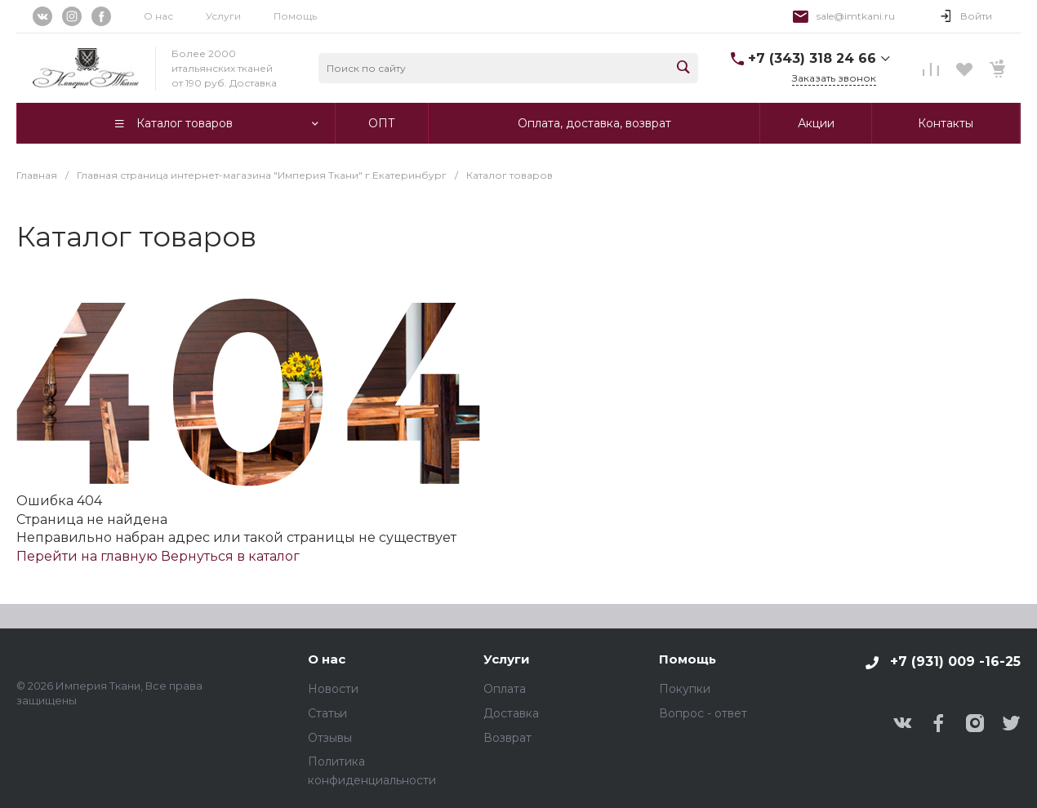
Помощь (295, 16)
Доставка (511, 713)
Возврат (507, 737)
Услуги (223, 16)
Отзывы (330, 737)
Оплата (504, 688)
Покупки (684, 688)
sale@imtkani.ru (856, 16)
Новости (333, 688)
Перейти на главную (88, 556)
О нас (158, 16)
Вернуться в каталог (230, 556)
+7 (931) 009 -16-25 (955, 661)
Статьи (327, 713)
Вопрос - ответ (703, 713)
